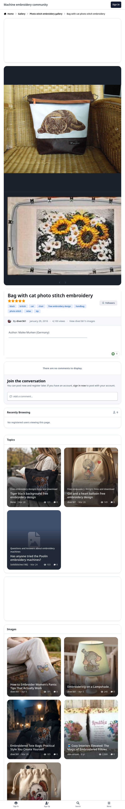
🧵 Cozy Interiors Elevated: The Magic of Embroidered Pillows (88, 747)
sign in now (79, 385)
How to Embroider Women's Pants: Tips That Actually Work (33, 686)
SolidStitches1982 (19, 564)
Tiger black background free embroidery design (29, 495)
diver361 (21, 321)
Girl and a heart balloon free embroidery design (86, 495)
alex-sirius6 (73, 754)
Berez (13, 501)
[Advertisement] (62, 40)
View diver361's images (82, 321)
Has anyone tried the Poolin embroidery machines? (29, 558)
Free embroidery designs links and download (33, 489)
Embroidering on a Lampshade (88, 687)
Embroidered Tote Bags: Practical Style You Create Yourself (32, 747)
